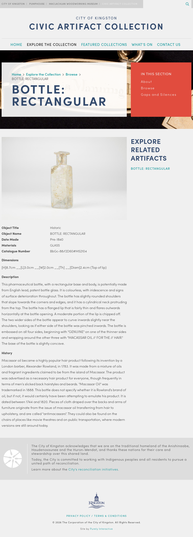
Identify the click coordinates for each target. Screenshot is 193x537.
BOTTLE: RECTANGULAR (150, 168)
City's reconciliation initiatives (93, 469)
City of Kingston (13, 3)
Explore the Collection (52, 44)
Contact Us (168, 44)
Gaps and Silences (158, 94)
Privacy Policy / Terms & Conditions (96, 516)
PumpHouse (37, 3)
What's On (142, 44)
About (146, 81)
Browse (148, 87)
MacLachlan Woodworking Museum (73, 3)
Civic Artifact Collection (119, 3)
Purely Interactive (101, 529)
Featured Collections (104, 44)
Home (16, 44)
